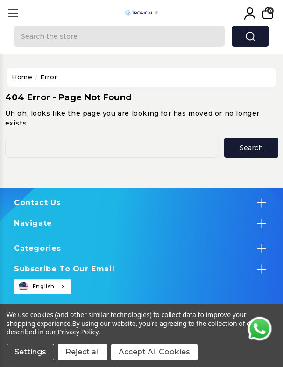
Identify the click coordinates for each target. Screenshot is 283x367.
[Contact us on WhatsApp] (260, 329)
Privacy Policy (78, 331)
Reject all (82, 351)
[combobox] (42, 286)
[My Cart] (267, 13)
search (250, 36)
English (37, 287)
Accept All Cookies (154, 351)
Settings (30, 351)
